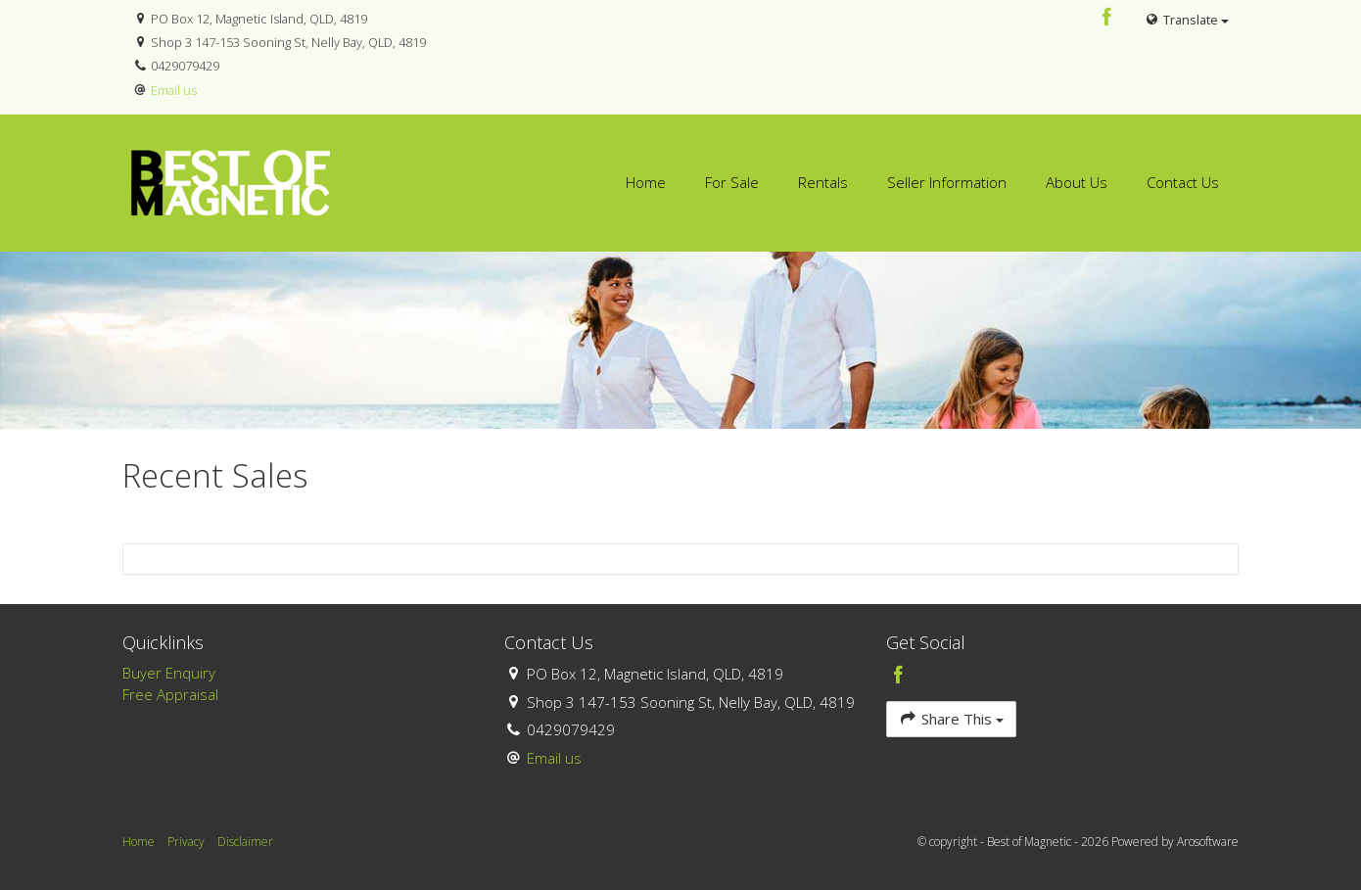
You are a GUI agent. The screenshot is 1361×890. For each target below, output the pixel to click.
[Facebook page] (1107, 18)
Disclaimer (245, 841)
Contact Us (1183, 182)
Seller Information (947, 182)
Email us (174, 90)
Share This (951, 718)
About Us (1076, 182)
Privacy (186, 841)
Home (646, 182)
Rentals (823, 182)
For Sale (732, 182)
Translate (1187, 19)
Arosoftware (1208, 841)
